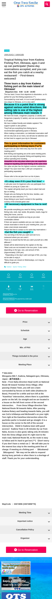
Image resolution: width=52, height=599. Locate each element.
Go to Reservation (26, 310)
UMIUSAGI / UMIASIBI (14, 55)
